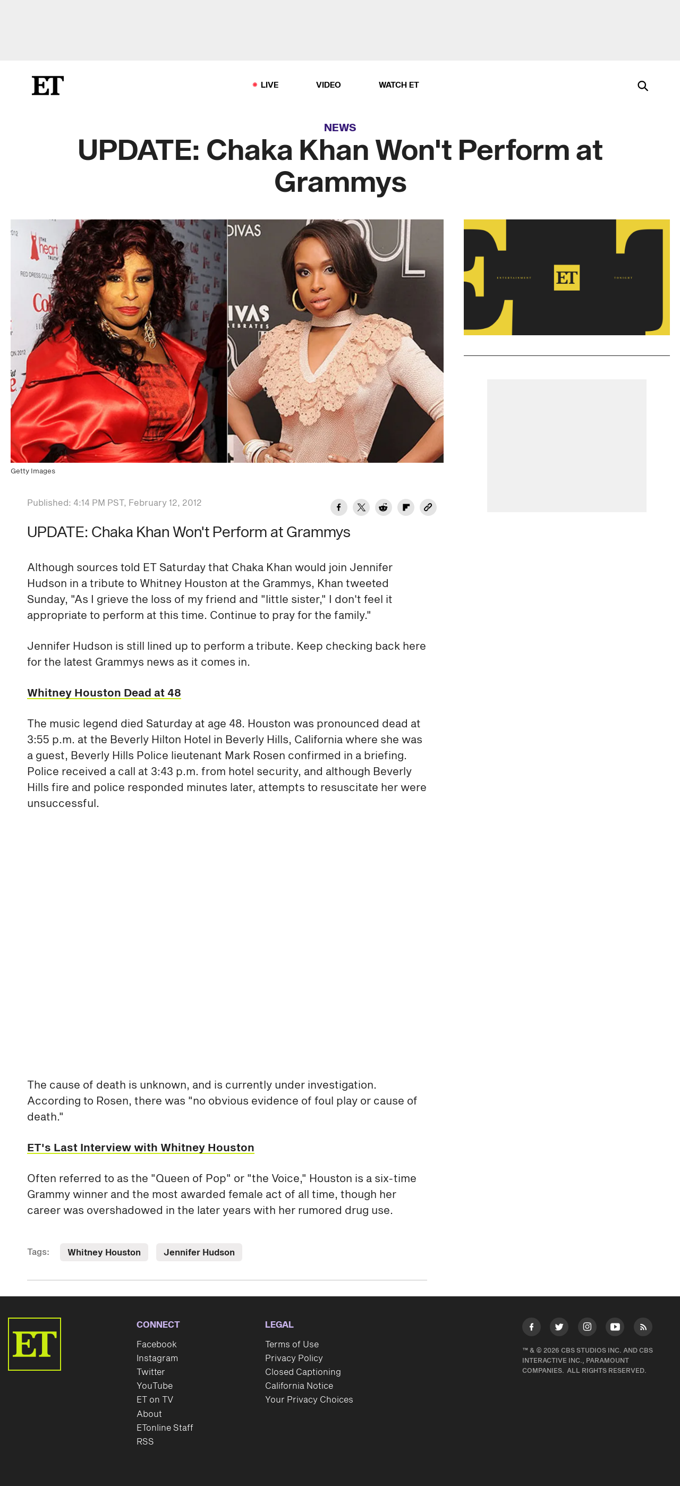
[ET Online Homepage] (48, 85)
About (149, 1414)
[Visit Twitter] (559, 1329)
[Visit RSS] (643, 1329)
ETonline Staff (165, 1428)
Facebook (157, 1344)
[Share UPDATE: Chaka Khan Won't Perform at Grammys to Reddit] (383, 509)
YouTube (155, 1386)
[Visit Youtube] (615, 1329)
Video (329, 85)
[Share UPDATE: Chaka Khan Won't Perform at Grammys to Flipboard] (405, 509)
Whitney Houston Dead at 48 (104, 693)
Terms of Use (292, 1344)
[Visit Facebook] (531, 1329)
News (340, 128)
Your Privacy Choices (309, 1400)
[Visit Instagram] (587, 1329)
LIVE (270, 85)
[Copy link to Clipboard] (428, 509)
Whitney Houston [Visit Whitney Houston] (104, 1252)
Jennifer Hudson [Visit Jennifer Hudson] (199, 1252)
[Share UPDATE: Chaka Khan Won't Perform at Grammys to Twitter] (361, 509)
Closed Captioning (303, 1372)
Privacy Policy (294, 1358)
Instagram (157, 1358)
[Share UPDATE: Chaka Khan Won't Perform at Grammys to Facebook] (338, 509)
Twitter (151, 1372)
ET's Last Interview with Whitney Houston (140, 1148)
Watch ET (399, 85)
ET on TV (155, 1400)
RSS (145, 1442)
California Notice (299, 1386)
